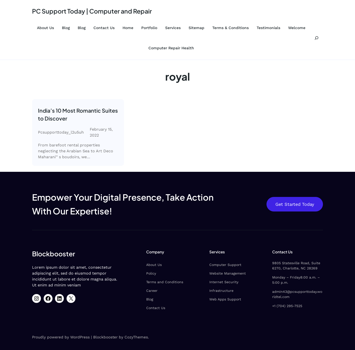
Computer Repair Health (171, 48)
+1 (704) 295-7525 (287, 306)
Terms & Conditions (230, 28)
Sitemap (196, 28)
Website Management (227, 273)
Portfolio (149, 28)
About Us (45, 28)
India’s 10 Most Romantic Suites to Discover (78, 114)
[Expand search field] (316, 38)
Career (152, 291)
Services (173, 28)
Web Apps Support (225, 299)
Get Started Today (294, 204)
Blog (66, 28)
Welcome (296, 28)
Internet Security (223, 282)
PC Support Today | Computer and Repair (92, 11)
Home (128, 28)
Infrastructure (221, 291)
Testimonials (268, 28)
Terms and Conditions (164, 282)
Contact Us (104, 28)
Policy (151, 273)
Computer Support (225, 265)
